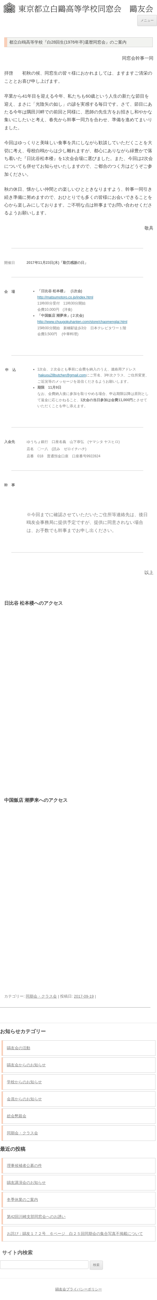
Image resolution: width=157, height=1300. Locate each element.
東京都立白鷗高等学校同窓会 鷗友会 (78, 5)
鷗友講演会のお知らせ (26, 1182)
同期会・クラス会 (41, 996)
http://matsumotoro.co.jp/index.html (65, 297)
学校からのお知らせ (24, 1082)
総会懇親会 (16, 1116)
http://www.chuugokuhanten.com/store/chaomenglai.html (82, 322)
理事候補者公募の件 (24, 1165)
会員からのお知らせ (24, 1099)
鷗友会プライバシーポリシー (78, 1289)
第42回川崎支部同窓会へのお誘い (36, 1216)
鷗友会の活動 (18, 1048)
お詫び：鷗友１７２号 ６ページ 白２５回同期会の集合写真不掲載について (75, 1233)
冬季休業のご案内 (22, 1199)
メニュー (147, 20)
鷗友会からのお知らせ (26, 1065)
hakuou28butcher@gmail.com (62, 375)
